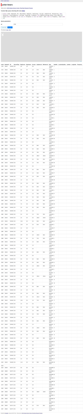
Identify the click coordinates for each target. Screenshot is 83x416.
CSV (10, 29)
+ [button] (2, 33)
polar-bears (6, 0)
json (7, 29)
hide (23, 10)
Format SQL (4, 27)
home (2, 0)
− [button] (2, 35)
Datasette (6, 413)
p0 (1, 24)
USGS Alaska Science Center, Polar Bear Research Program (20, 8)
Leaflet (81, 61)
